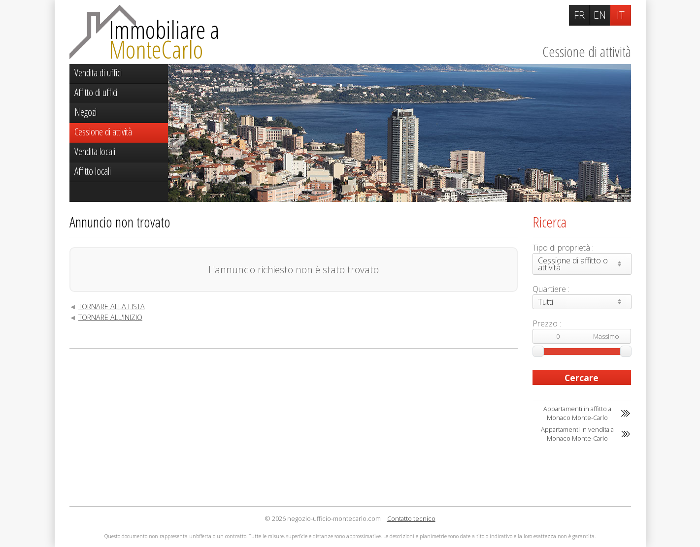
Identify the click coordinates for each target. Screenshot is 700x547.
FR (579, 15)
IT (621, 15)
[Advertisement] (293, 427)
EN (600, 15)
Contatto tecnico (411, 518)
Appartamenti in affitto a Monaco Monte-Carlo (577, 413)
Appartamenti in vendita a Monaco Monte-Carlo (577, 434)
